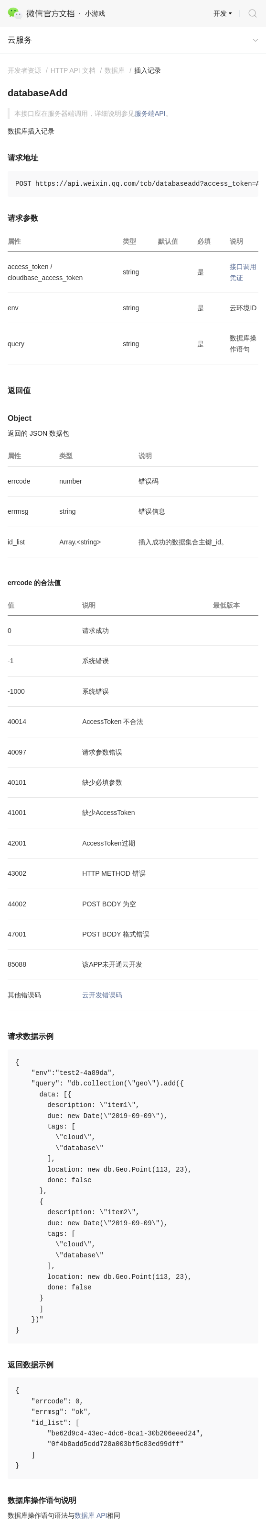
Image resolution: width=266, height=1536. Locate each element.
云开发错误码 (102, 995)
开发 (220, 13)
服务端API (150, 113)
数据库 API (90, 1515)
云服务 (20, 40)
